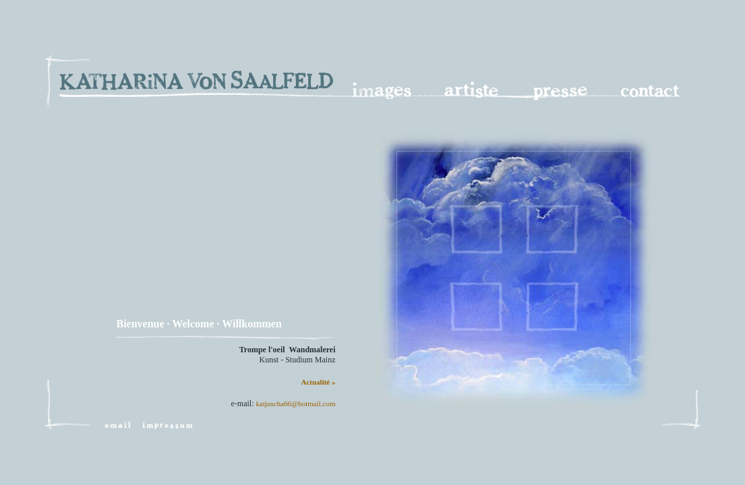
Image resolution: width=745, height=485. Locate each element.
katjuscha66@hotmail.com (296, 403)
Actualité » (318, 382)
